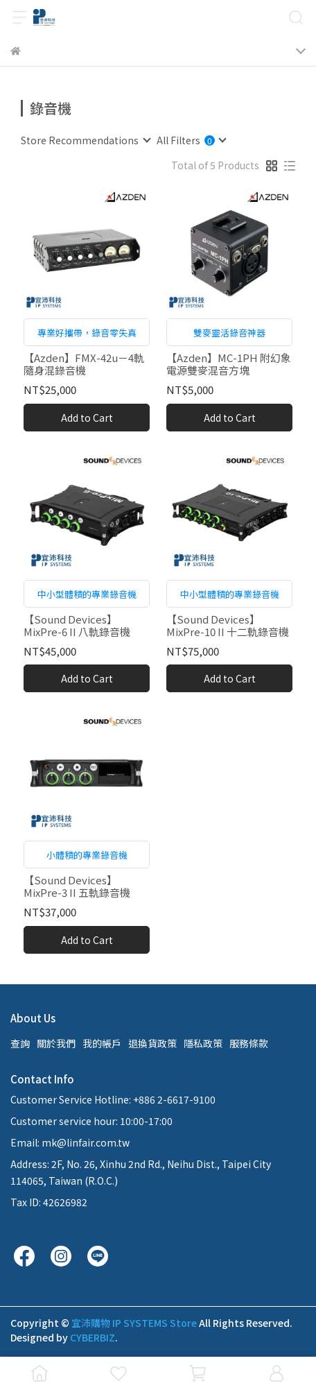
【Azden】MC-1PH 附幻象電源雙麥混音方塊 (228, 364)
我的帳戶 (101, 1043)
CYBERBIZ (92, 1337)
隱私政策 (203, 1043)
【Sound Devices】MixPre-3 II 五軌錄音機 (77, 886)
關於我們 (56, 1043)
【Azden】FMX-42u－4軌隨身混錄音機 (84, 364)
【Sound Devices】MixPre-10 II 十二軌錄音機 (227, 625)
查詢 (20, 1043)
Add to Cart (87, 417)
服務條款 (248, 1043)
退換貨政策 (152, 1043)
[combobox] (85, 140)
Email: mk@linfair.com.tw (70, 1142)
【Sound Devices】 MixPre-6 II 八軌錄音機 (77, 625)
